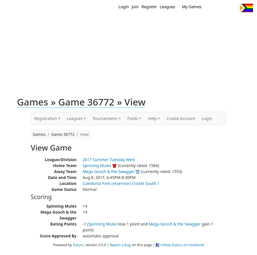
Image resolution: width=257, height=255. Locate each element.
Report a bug (120, 245)
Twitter (212, 8)
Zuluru (78, 245)
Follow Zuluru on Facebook (182, 245)
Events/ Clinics (175, 22)
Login (123, 6)
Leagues (167, 6)
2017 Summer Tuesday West (109, 159)
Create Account (181, 118)
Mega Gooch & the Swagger (108, 171)
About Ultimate (212, 22)
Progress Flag (246, 8)
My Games (192, 6)
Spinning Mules (97, 165)
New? (124, 22)
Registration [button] (45, 118)
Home (107, 22)
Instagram (233, 8)
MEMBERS (144, 22)
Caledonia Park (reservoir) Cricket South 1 (121, 183)
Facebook (222, 8)
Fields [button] (133, 118)
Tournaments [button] (104, 118)
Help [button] (152, 118)
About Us (244, 22)
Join (135, 6)
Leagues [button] (75, 118)
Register (149, 6)
